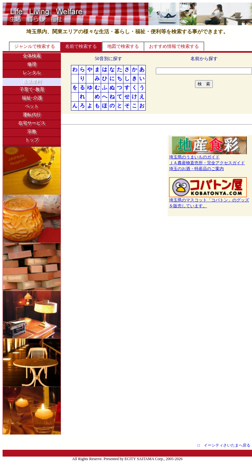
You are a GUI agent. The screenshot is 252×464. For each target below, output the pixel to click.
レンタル (32, 72)
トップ (32, 139)
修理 (31, 64)
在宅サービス (31, 123)
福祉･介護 (32, 97)
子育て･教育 (31, 89)
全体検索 (32, 55)
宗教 (31, 131)
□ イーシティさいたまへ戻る (224, 445)
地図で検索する (123, 46)
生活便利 (32, 81)
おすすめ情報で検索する (174, 46)
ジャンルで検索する (34, 46)
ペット (32, 106)
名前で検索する (81, 46)
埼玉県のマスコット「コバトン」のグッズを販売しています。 (209, 200)
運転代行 (32, 114)
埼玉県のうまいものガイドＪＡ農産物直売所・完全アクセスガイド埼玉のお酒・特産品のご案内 (208, 160)
